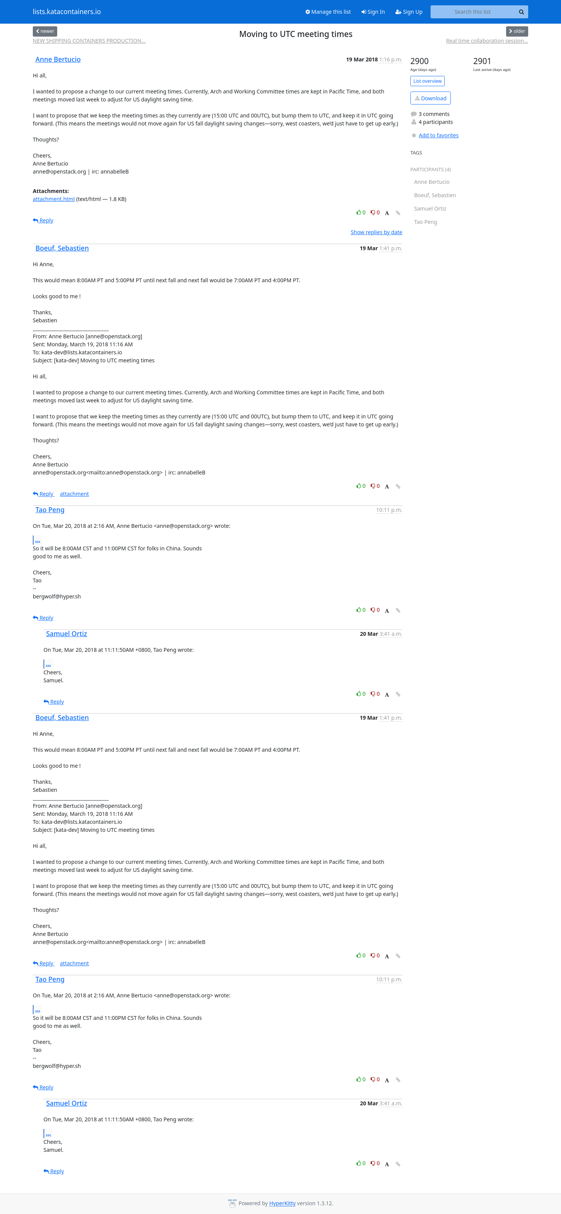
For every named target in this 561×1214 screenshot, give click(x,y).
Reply (43, 220)
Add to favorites (434, 135)
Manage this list (328, 11)
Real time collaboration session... (487, 40)
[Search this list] (473, 11)
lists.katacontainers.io (67, 11)
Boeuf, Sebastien (62, 247)
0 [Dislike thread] (375, 212)
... (37, 539)
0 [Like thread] (362, 212)
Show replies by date (376, 232)
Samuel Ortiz (66, 633)
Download (431, 98)
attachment (74, 493)
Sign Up (409, 11)
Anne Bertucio (58, 59)
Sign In (373, 11)
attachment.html (54, 199)
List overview (427, 81)
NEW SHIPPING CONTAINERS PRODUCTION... (89, 40)
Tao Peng (49, 509)
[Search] (521, 11)
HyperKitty (282, 1203)
